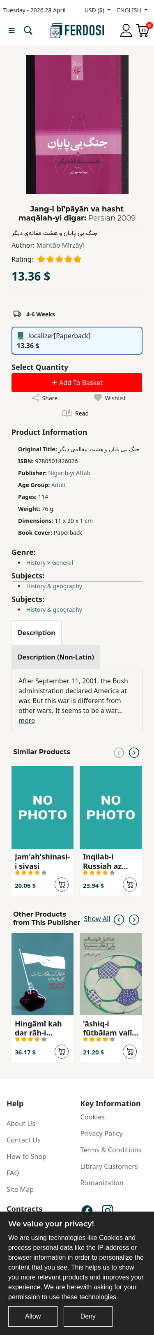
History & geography (54, 586)
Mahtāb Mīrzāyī (60, 245)
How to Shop (26, 1156)
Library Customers (109, 1166)
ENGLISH (130, 10)
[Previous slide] (119, 752)
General (62, 563)
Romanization (102, 1182)
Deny (88, 1316)
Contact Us (24, 1140)
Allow (33, 1316)
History (36, 563)
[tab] (36, 632)
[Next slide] (134, 752)
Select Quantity (39, 367)
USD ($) (95, 10)
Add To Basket (77, 382)
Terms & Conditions (111, 1149)
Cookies (92, 1116)
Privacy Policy (101, 1133)
